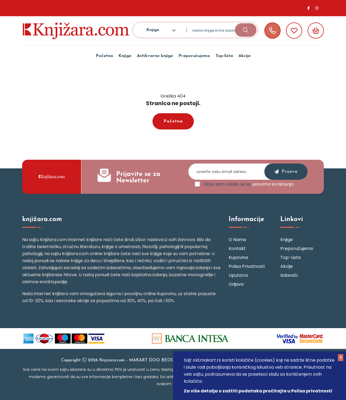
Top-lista (224, 56)
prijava (286, 171)
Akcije (244, 56)
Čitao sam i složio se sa (248, 184)
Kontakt (237, 248)
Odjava (236, 284)
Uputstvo (238, 275)
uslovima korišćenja (272, 184)
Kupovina (238, 257)
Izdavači (289, 275)
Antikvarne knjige (155, 56)
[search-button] (246, 30)
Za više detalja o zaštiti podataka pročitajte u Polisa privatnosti (258, 391)
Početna (104, 56)
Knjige (124, 56)
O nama (237, 239)
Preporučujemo (194, 56)
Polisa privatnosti (247, 266)
